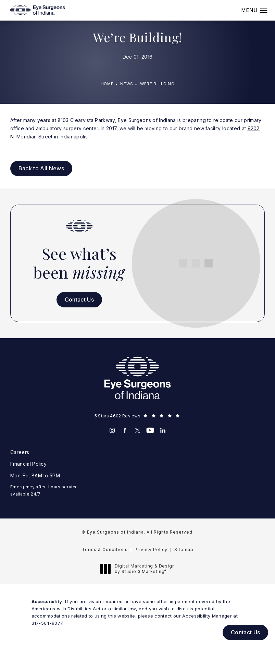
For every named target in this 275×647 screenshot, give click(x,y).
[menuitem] (112, 430)
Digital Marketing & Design (139, 568)
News (126, 84)
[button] (263, 10)
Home (107, 84)
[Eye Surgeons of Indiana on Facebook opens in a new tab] (124, 430)
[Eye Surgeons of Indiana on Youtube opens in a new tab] (150, 430)
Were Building (157, 84)
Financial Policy (28, 464)
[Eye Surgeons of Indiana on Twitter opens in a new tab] (137, 430)
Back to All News (41, 168)
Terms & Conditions (105, 549)
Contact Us (79, 299)
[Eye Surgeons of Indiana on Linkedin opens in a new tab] (162, 430)
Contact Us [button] (245, 632)
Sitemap (183, 549)
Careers (19, 452)
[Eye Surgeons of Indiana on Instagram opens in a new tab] (112, 430)
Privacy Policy (151, 549)
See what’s (79, 263)
